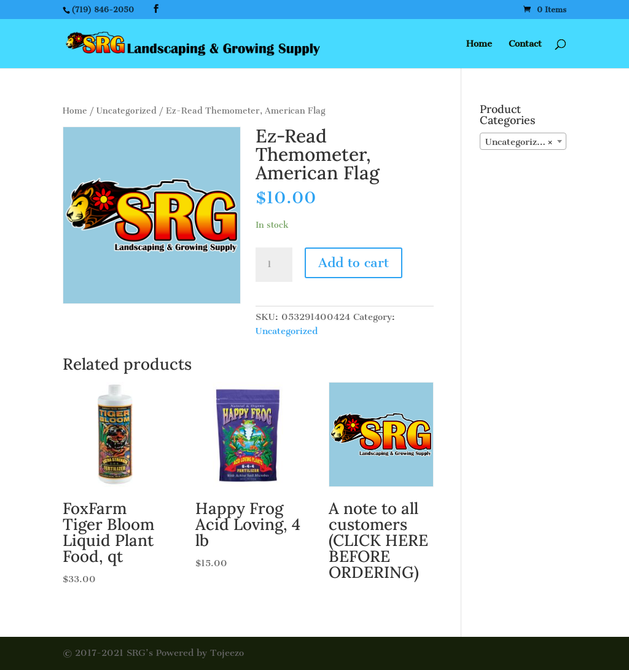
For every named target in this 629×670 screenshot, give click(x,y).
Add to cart (353, 262)
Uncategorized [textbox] (519, 141)
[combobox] (523, 141)
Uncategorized (126, 111)
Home (479, 44)
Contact (525, 44)
